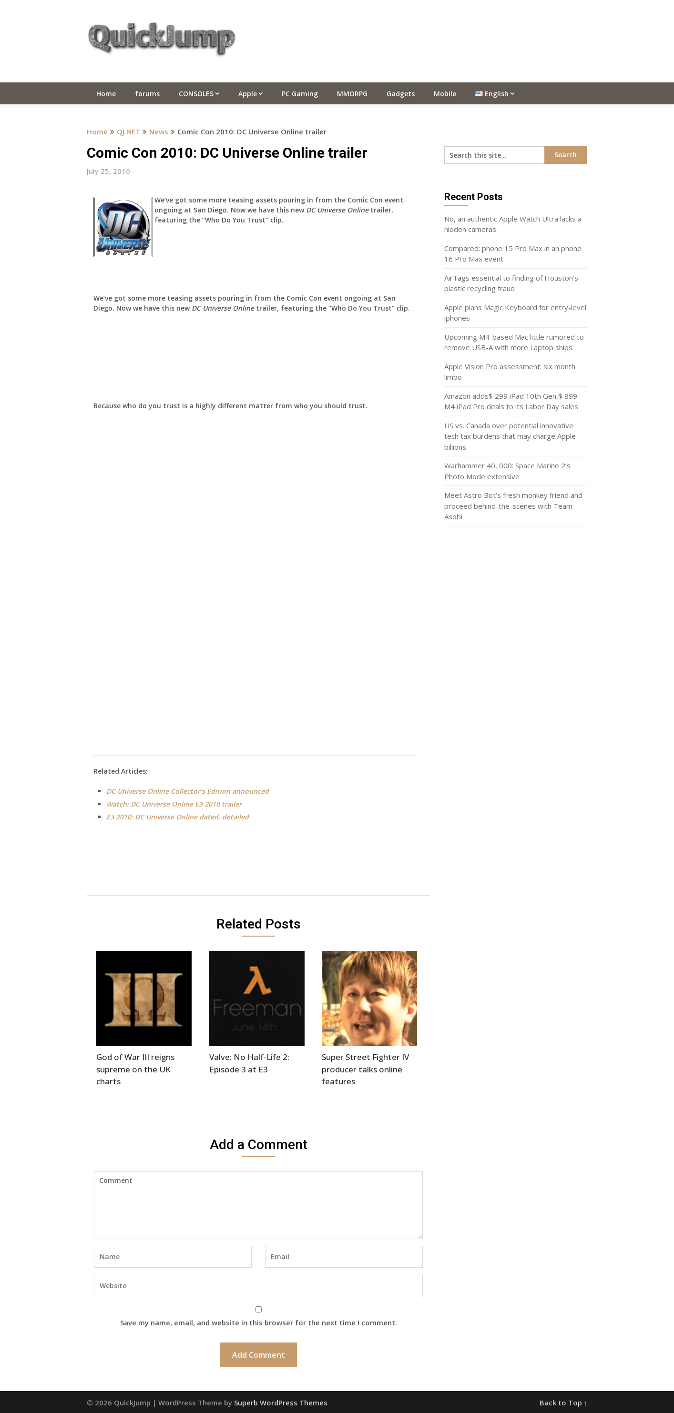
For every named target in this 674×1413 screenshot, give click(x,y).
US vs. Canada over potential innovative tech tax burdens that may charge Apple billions (510, 436)
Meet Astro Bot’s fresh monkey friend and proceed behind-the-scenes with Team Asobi (513, 505)
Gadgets (401, 93)
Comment (258, 1205)
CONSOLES (196, 93)
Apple (247, 93)
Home (106, 93)
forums (147, 93)
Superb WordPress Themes (280, 1402)
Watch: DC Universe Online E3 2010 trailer (174, 803)
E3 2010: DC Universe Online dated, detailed (177, 816)
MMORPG (352, 93)
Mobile (445, 93)
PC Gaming (300, 93)
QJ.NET (128, 131)
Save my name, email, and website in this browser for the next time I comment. (258, 1322)
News (158, 131)
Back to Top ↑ (564, 1402)
